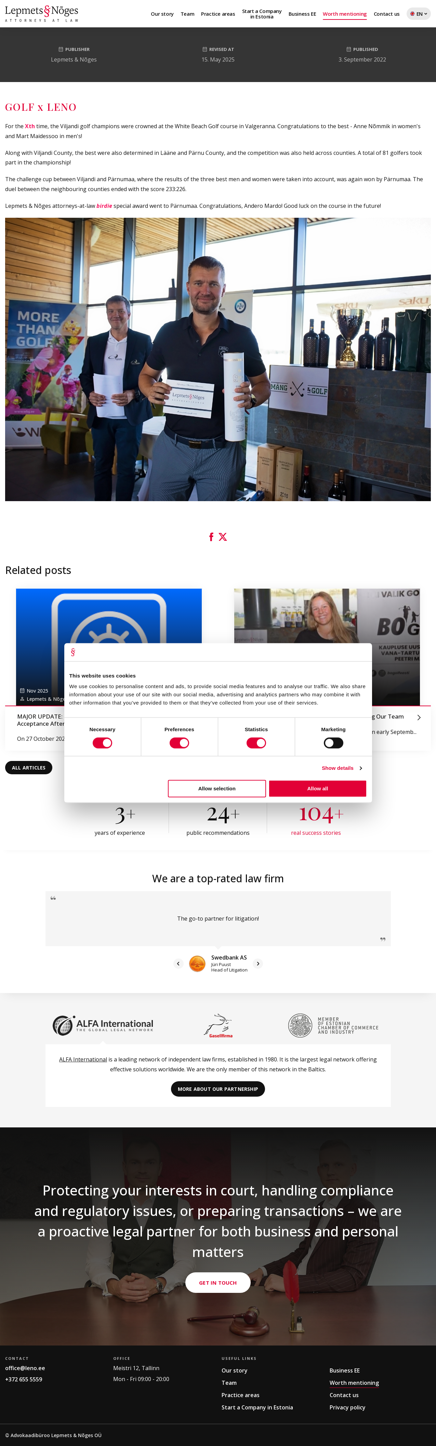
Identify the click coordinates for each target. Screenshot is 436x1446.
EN (419, 15)
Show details (338, 768)
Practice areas (218, 13)
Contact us (387, 13)
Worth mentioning (345, 13)
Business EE (302, 13)
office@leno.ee (25, 1368)
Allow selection (217, 789)
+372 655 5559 (23, 1379)
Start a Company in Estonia (257, 1407)
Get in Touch (218, 1318)
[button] (211, 537)
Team (187, 13)
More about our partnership (218, 1089)
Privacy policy (348, 1407)
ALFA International (83, 1059)
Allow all (317, 789)
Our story (162, 13)
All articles (28, 767)
